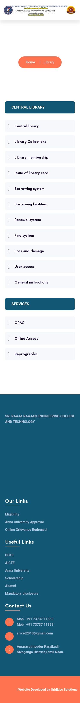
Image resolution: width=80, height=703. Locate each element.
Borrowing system (30, 188)
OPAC (19, 322)
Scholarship (14, 578)
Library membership (31, 157)
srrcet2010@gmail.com (35, 633)
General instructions (31, 282)
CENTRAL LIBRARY (28, 107)
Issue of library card (31, 172)
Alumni (10, 586)
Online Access (26, 338)
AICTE (10, 563)
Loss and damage (29, 250)
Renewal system (28, 219)
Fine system (24, 235)
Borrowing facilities (31, 204)
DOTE (9, 555)
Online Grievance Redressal (26, 530)
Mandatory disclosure (21, 593)
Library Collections (30, 141)
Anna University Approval (24, 522)
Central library (27, 126)
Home (30, 62)
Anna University (17, 570)
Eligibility (12, 514)
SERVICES (20, 304)
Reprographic (26, 354)
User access (25, 266)
